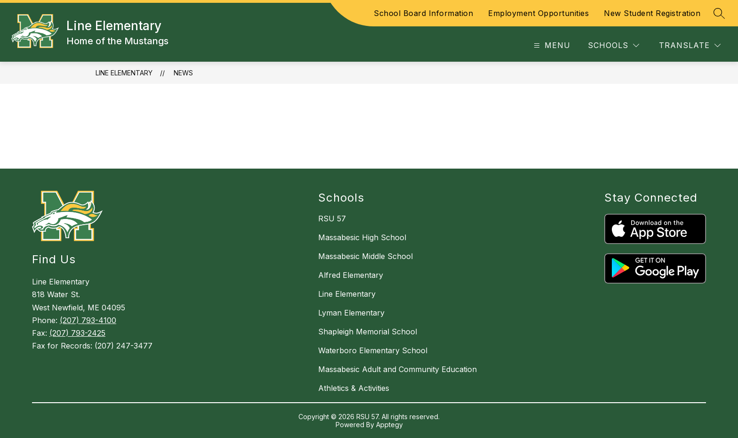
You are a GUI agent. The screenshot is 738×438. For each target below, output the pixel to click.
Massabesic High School (362, 237)
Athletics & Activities (353, 388)
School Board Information (423, 13)
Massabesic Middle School (365, 256)
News (183, 73)
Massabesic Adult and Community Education (397, 369)
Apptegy (389, 425)
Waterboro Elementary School (372, 350)
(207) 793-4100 (88, 320)
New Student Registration (652, 13)
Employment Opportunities (538, 13)
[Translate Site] (690, 45)
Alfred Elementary (350, 275)
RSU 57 (332, 218)
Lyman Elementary (351, 312)
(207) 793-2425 (77, 333)
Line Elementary (124, 73)
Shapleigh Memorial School (367, 331)
